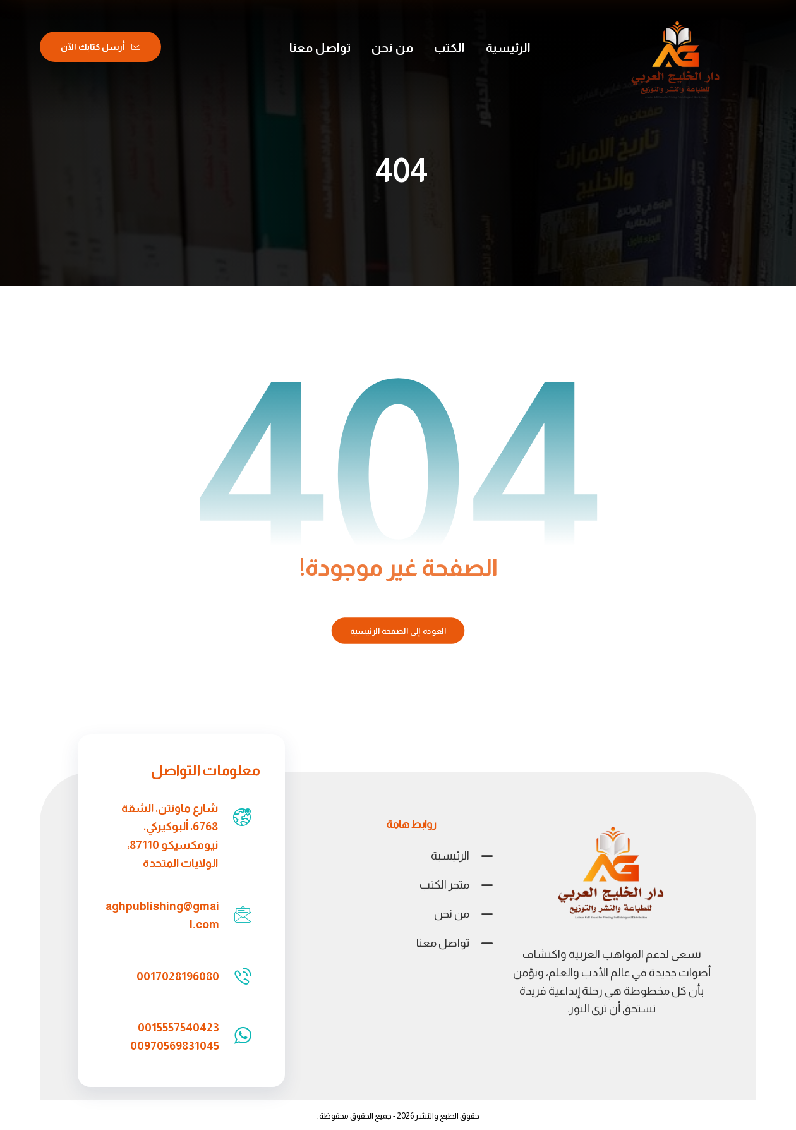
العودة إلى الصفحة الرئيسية (398, 630)
